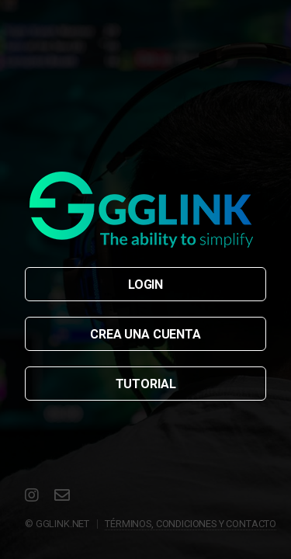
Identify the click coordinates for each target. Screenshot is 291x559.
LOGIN (145, 284)
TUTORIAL (146, 384)
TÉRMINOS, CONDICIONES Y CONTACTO (190, 523)
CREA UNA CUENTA (145, 334)
